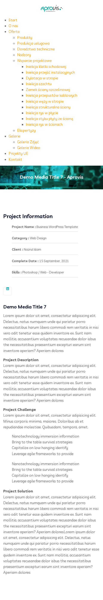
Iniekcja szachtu (39, 84)
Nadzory (24, 55)
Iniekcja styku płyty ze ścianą (49, 118)
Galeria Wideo (28, 147)
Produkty (24, 37)
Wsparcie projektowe (34, 60)
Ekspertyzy (26, 130)
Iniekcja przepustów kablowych (51, 95)
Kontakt (15, 159)
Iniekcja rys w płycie (42, 113)
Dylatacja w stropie (42, 78)
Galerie (14, 136)
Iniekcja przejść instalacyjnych (50, 72)
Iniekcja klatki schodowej (46, 66)
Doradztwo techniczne (36, 49)
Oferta (14, 31)
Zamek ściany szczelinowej (48, 89)
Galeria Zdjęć (28, 142)
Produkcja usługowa (33, 43)
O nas (13, 25)
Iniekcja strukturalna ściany (48, 107)
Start (13, 20)
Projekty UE (18, 153)
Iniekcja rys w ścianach (44, 124)
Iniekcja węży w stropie (45, 101)
